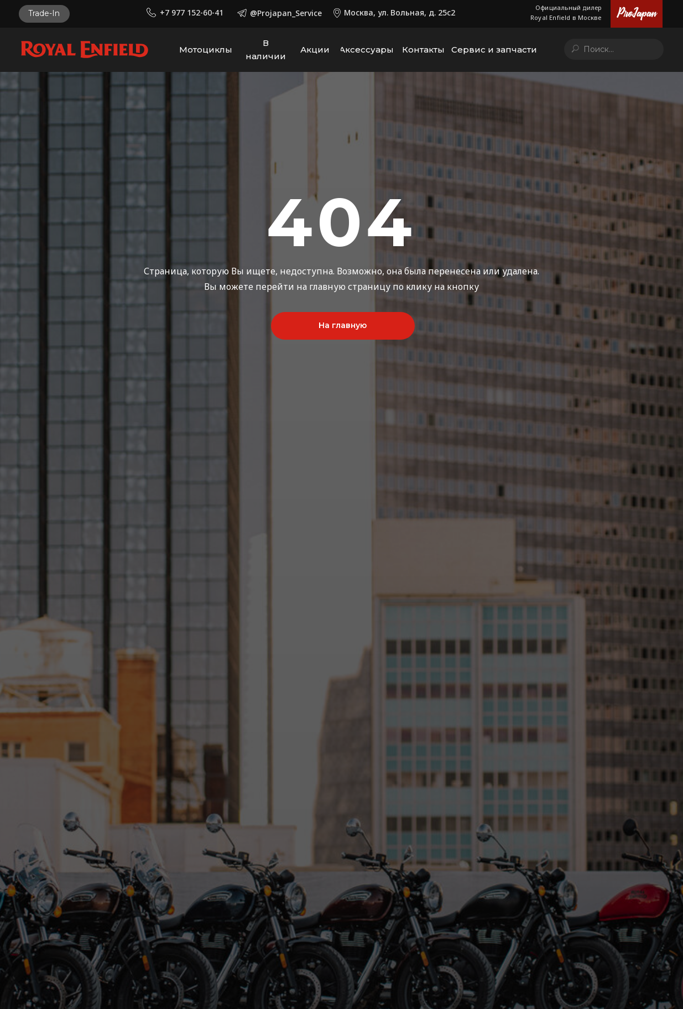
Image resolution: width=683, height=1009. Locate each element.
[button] (44, 14)
